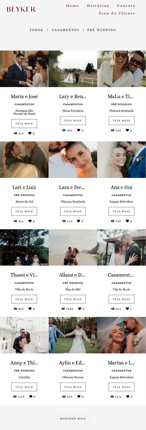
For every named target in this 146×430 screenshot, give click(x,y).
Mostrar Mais (73, 418)
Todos (37, 30)
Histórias (98, 5)
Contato (126, 5)
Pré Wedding (101, 30)
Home (72, 5)
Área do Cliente (117, 13)
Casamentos (66, 30)
